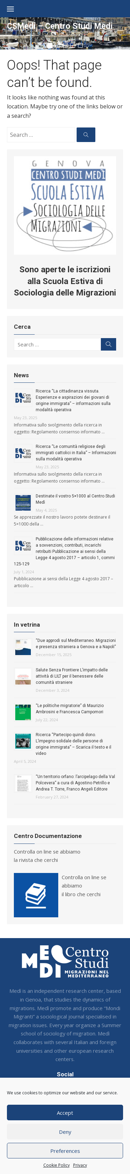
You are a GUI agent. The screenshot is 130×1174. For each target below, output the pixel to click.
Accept (65, 1112)
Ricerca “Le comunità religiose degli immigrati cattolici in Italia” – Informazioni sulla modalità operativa (76, 452)
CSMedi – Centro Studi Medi (60, 26)
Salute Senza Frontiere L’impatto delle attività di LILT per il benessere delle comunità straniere (72, 676)
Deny (65, 1131)
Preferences (65, 1150)
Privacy (80, 1165)
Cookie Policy (56, 1165)
